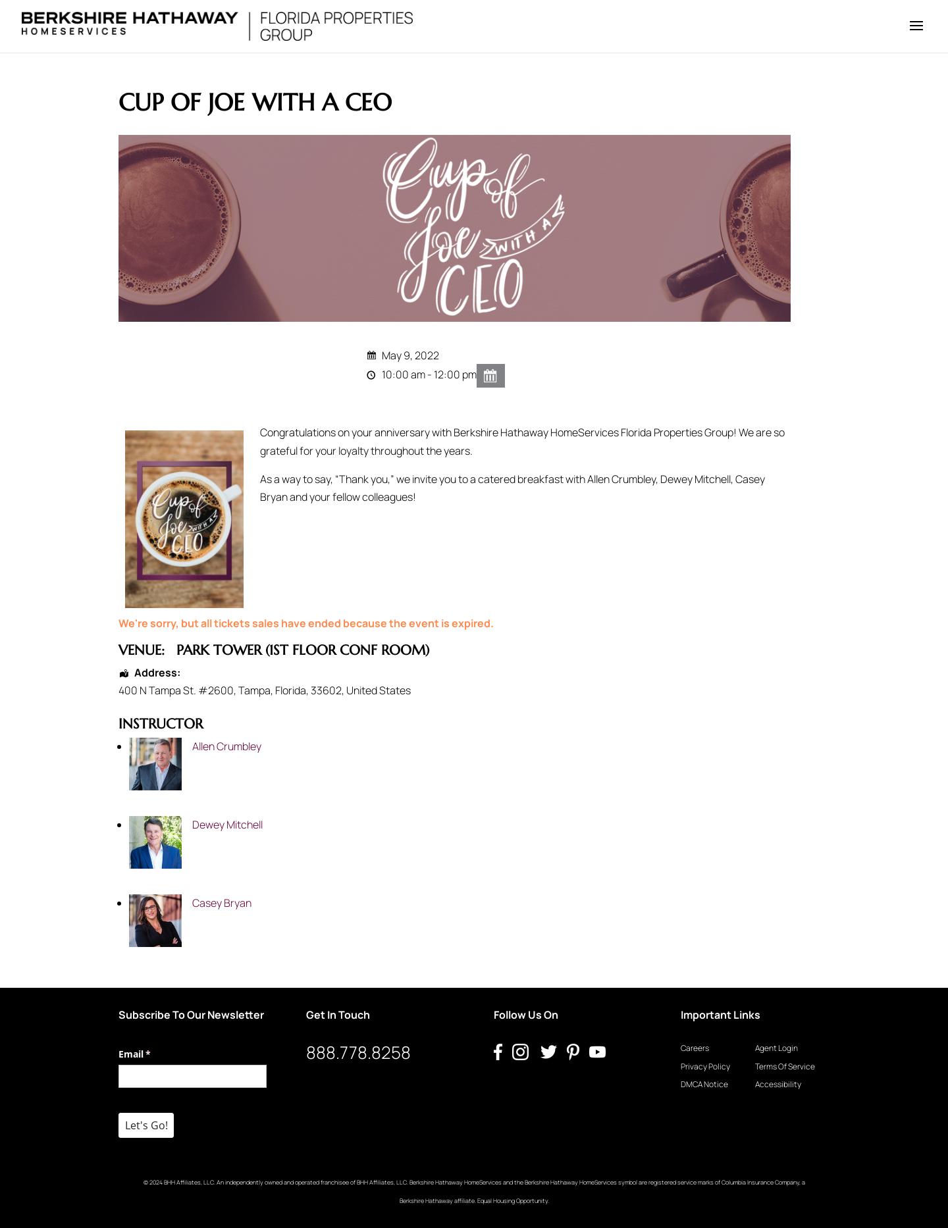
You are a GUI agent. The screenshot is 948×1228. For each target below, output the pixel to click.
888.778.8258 (358, 1052)
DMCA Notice (704, 1084)
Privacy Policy (705, 1066)
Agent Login (776, 1048)
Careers (695, 1048)
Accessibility (778, 1084)
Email (153, 1054)
